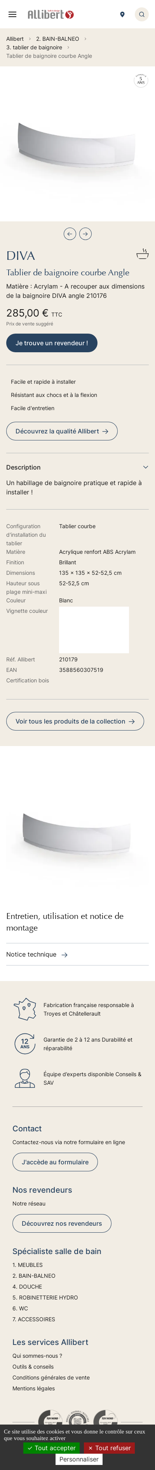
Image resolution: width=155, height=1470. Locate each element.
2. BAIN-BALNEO (34, 1275)
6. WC (20, 1308)
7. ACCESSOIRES (33, 1319)
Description (77, 467)
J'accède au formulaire (55, 1162)
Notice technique (37, 954)
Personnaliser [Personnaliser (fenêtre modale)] (79, 1459)
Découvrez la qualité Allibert (62, 431)
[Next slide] (85, 234)
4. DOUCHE (27, 1286)
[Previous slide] (70, 234)
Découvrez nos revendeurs (62, 1223)
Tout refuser (109, 1448)
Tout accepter (51, 1448)
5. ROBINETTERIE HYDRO (45, 1297)
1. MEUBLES (27, 1264)
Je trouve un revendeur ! (52, 343)
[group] (77, 143)
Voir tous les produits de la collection (75, 721)
